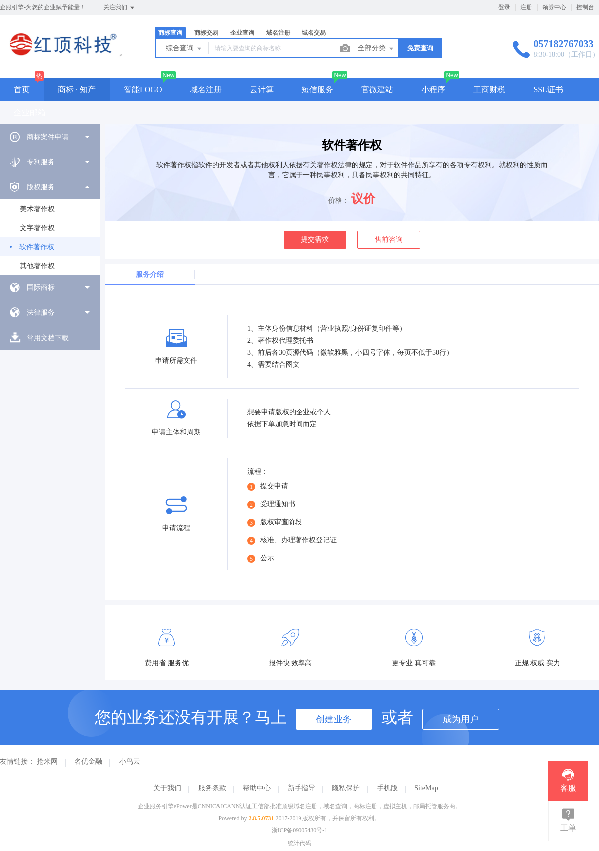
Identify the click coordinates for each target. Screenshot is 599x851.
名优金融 (88, 761)
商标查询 (170, 32)
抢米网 (47, 761)
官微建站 (377, 89)
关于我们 (167, 788)
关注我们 (119, 7)
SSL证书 (548, 89)
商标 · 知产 (77, 89)
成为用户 (461, 719)
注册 (526, 7)
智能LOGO (143, 89)
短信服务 (317, 89)
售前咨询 (389, 239)
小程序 (433, 89)
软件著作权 (36, 247)
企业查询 (242, 32)
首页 (22, 89)
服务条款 (212, 788)
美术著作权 (37, 209)
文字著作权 (37, 228)
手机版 (387, 788)
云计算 (262, 89)
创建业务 (334, 719)
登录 (504, 7)
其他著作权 (37, 266)
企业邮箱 (30, 112)
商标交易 (206, 32)
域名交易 (314, 32)
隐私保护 (346, 788)
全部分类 (376, 49)
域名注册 (278, 32)
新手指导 (301, 788)
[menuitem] (50, 136)
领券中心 (554, 7)
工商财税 (489, 89)
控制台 (585, 7)
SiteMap (426, 788)
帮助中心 (257, 788)
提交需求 (315, 239)
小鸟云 (129, 761)
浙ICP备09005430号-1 (300, 830)
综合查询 (184, 49)
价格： (338, 200)
